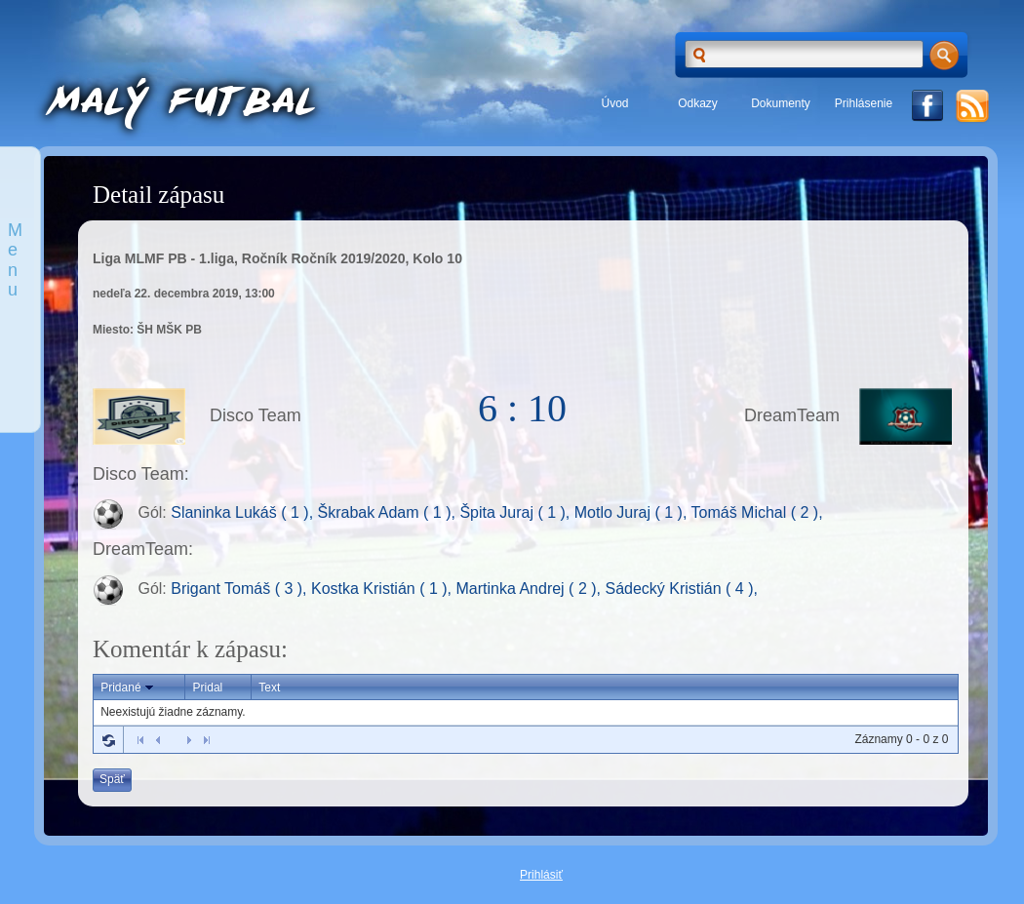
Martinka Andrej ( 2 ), (531, 588)
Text (269, 687)
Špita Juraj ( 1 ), (516, 513)
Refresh (108, 740)
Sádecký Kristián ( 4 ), (681, 588)
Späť (112, 779)
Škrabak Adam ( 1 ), (389, 513)
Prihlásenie (863, 103)
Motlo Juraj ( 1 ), (632, 513)
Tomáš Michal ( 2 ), (757, 513)
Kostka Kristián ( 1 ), (383, 588)
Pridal (208, 687)
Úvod (614, 103)
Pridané (128, 687)
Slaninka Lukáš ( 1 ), (244, 513)
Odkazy (698, 103)
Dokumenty (780, 103)
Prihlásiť (541, 875)
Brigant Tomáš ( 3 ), (241, 588)
